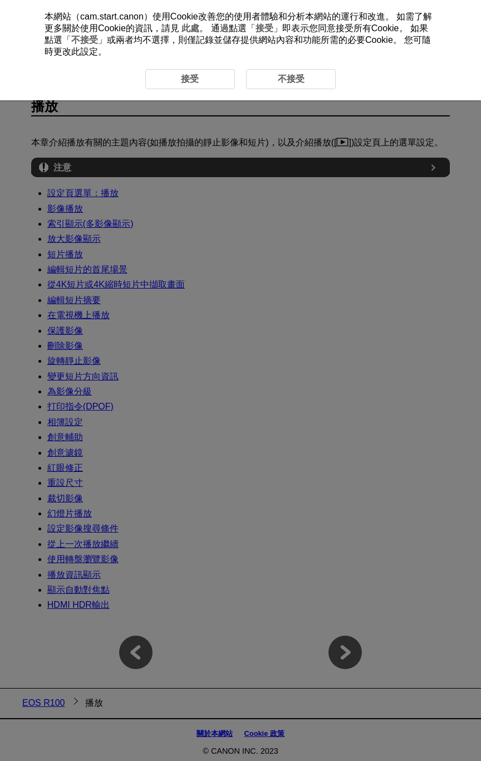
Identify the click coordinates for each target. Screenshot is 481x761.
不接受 (84, 40)
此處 (190, 28)
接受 (264, 28)
